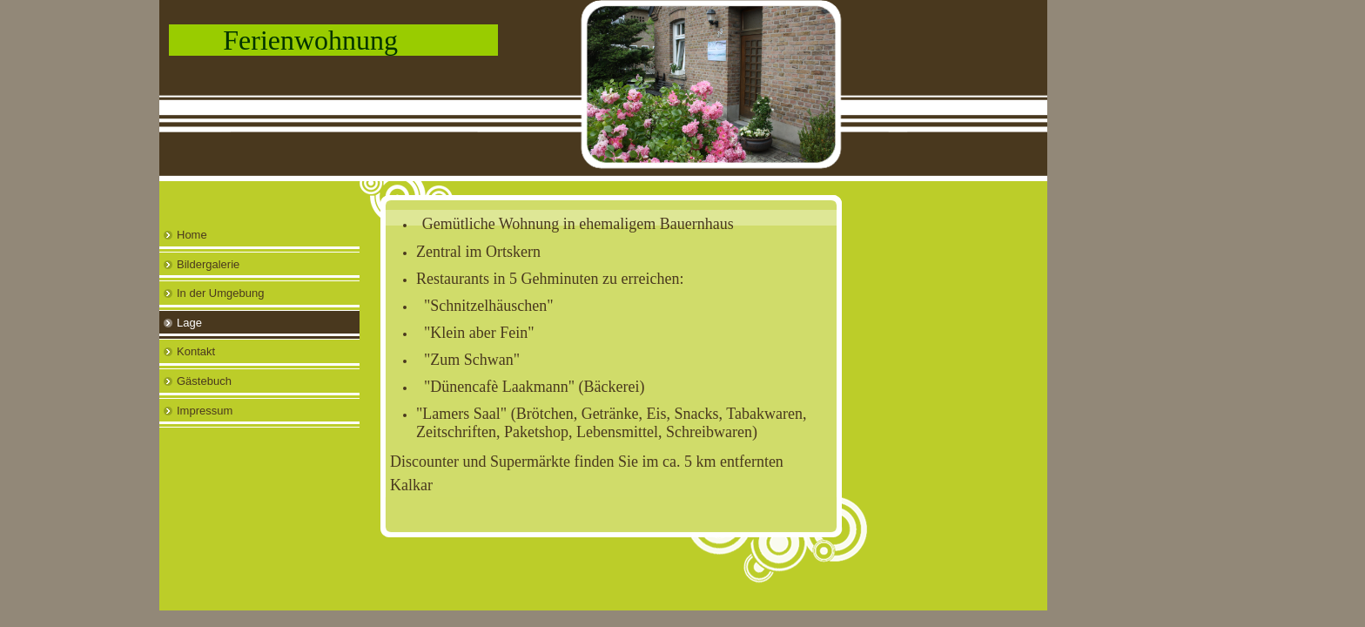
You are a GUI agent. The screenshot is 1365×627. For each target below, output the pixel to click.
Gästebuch (204, 381)
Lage (189, 322)
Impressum (204, 410)
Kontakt (196, 351)
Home (192, 234)
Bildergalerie (208, 264)
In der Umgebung (220, 293)
